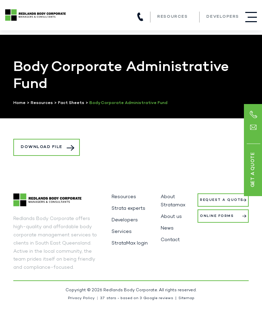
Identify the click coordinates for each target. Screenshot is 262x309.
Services (122, 232)
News (167, 228)
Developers (222, 16)
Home (19, 103)
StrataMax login (130, 243)
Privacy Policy (81, 298)
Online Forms (217, 216)
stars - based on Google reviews (136, 298)
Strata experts (128, 208)
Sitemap (186, 298)
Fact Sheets (71, 103)
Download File (41, 147)
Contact (170, 240)
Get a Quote (253, 169)
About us (171, 217)
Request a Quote (221, 200)
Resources (172, 16)
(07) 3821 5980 (140, 16)
